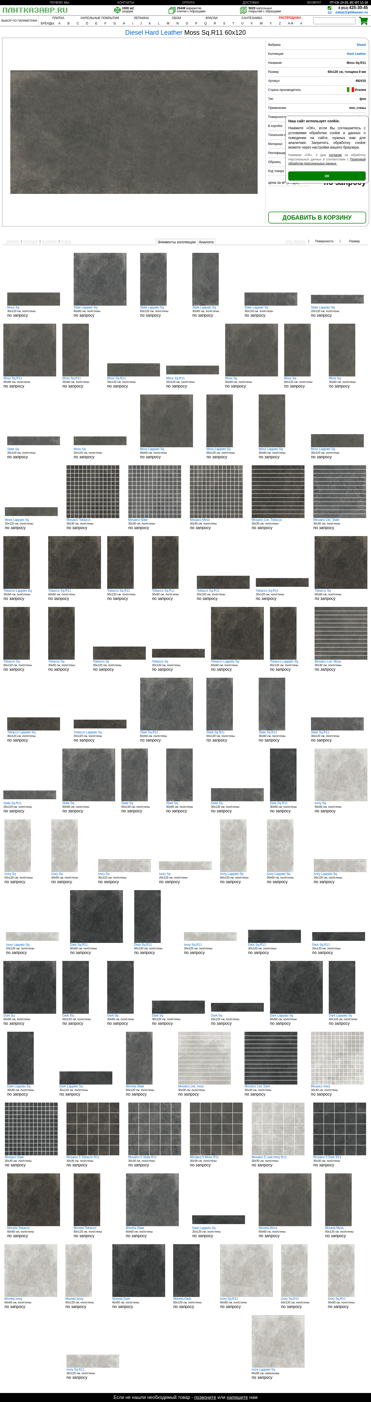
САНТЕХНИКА (251, 18)
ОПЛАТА (188, 2)
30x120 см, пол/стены (33, 311)
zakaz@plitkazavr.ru (351, 12)
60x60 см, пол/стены (100, 311)
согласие (335, 155)
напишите (237, 1397)
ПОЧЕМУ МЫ (59, 2)
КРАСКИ (211, 18)
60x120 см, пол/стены (159, 311)
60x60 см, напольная (278, 1374)
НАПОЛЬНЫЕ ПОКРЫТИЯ (100, 18)
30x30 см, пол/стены (92, 524)
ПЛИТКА (58, 18)
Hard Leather (356, 54)
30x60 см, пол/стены (211, 311)
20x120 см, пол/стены (337, 311)
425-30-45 (353, 7)
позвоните (205, 1397)
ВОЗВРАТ (314, 2)
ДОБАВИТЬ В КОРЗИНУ (316, 217)
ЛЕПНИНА (141, 18)
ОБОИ (176, 18)
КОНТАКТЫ (125, 2)
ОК (327, 176)
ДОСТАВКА (251, 2)
